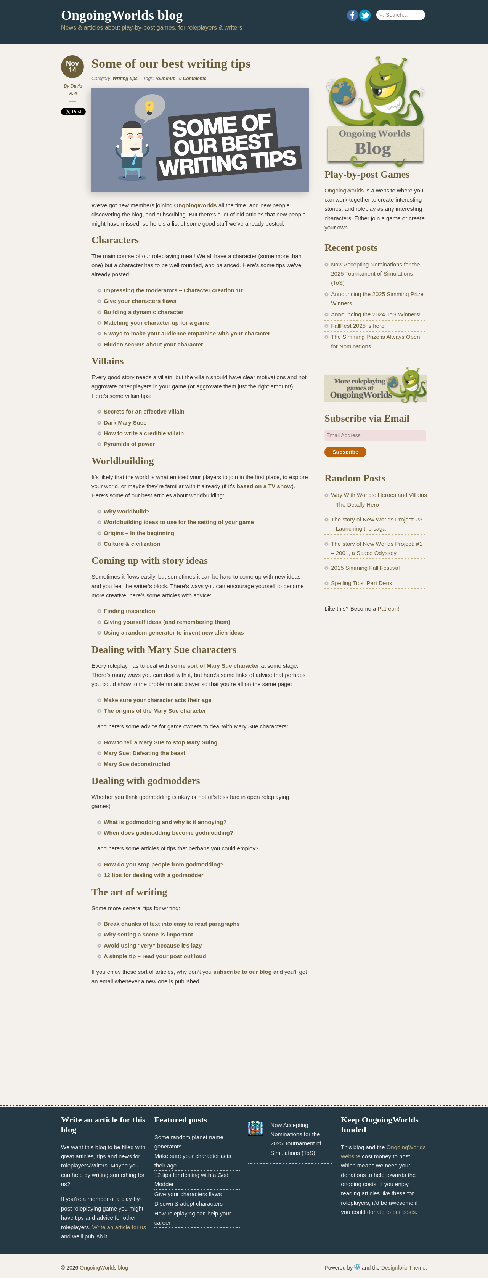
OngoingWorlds (195, 205)
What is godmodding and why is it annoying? (166, 822)
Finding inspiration (129, 611)
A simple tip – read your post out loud (155, 956)
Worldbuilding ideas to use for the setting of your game (179, 522)
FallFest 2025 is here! (358, 325)
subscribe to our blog (242, 972)
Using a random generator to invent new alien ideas (174, 632)
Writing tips (125, 78)
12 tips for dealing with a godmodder (154, 875)
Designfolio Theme (403, 1268)
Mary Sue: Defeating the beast (144, 753)
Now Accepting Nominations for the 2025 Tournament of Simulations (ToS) (375, 273)
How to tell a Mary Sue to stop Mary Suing (160, 742)
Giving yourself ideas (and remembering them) (168, 622)
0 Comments (193, 78)
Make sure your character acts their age (158, 700)
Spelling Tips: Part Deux (361, 583)
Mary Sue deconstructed (137, 764)
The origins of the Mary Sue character (155, 710)
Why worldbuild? (127, 511)
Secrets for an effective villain (144, 411)
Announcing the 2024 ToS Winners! (376, 314)
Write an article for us (119, 1227)
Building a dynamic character (143, 312)
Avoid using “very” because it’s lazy (153, 945)
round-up (166, 78)
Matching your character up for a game (156, 322)
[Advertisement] (375, 745)
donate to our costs (391, 1212)
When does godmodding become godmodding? (169, 832)
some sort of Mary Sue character (215, 665)
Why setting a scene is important (148, 934)
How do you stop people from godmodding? (164, 864)
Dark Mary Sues (125, 422)
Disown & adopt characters (188, 1203)
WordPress (357, 1267)
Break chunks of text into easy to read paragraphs (172, 923)
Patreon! (388, 608)
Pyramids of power (129, 444)
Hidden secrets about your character (153, 344)
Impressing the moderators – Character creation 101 (175, 290)
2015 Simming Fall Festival (365, 567)
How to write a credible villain (144, 433)
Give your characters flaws (140, 301)
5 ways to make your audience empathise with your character (187, 333)
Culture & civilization (132, 543)
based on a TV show (264, 486)
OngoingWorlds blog (122, 15)
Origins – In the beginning (139, 533)
